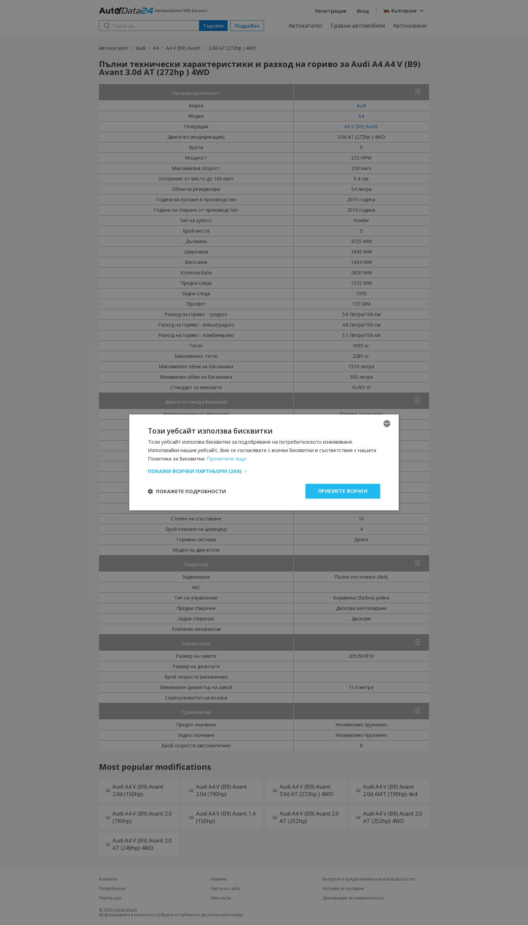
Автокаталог (306, 25)
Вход (363, 11)
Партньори (110, 898)
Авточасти (221, 898)
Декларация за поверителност (353, 898)
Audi (140, 48)
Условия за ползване (343, 889)
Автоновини (409, 25)
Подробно (247, 26)
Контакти (108, 879)
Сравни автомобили (358, 25)
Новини (219, 879)
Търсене (213, 26)
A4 (156, 48)
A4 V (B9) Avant (183, 48)
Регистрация (330, 11)
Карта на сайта (225, 889)
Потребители (112, 889)
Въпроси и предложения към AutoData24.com (369, 879)
